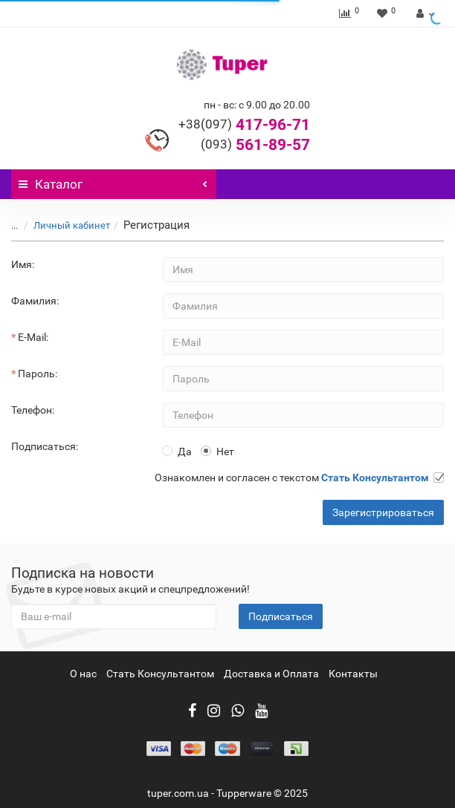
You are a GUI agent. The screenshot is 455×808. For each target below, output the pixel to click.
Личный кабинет (63, 225)
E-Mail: (33, 337)
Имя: (22, 264)
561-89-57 (255, 145)
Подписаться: (44, 446)
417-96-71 (244, 125)
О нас (83, 674)
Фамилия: (35, 301)
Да (177, 451)
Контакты (353, 674)
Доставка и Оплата (271, 674)
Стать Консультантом (160, 674)
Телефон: (32, 410)
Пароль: (37, 373)
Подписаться (280, 616)
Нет (217, 451)
